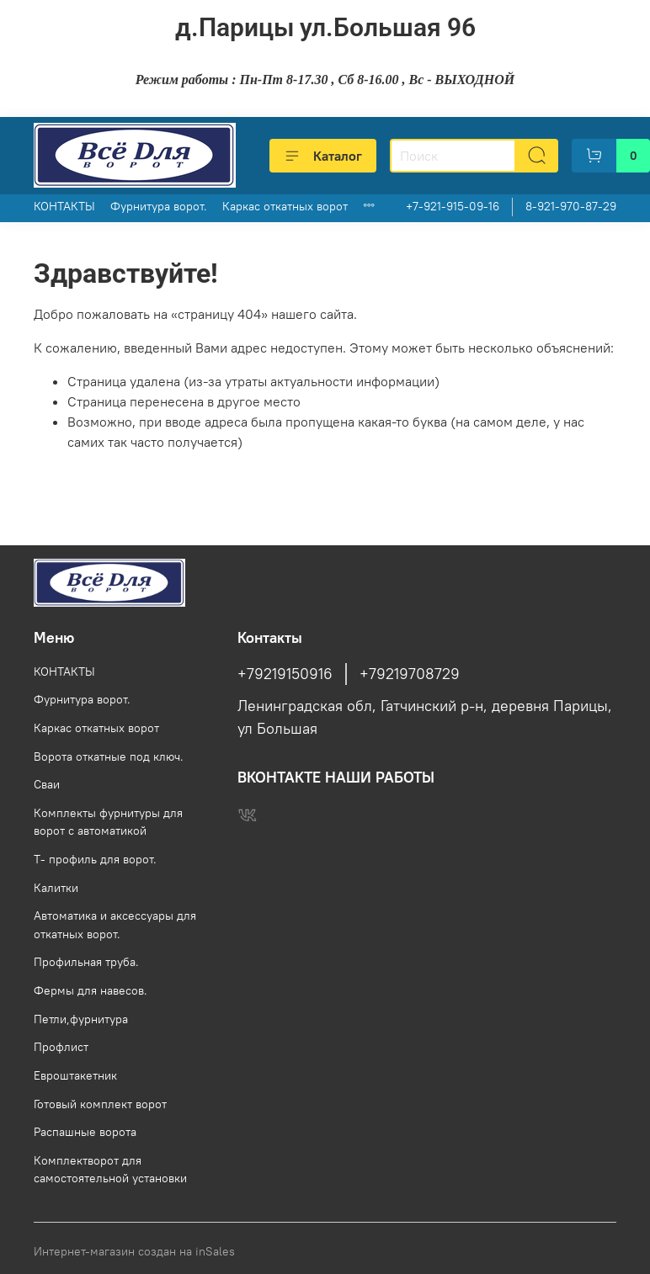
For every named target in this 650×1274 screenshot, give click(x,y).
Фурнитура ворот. (158, 206)
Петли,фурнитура (81, 1019)
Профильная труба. (86, 961)
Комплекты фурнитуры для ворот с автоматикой (108, 822)
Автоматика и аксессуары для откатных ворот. (115, 925)
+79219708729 (410, 674)
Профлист (61, 1046)
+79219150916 (285, 674)
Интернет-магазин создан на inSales (134, 1251)
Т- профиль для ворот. (95, 859)
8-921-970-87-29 (570, 206)
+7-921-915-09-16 (452, 206)
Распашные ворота (85, 1131)
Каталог (323, 155)
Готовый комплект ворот (100, 1104)
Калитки (56, 887)
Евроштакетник (75, 1075)
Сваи (47, 784)
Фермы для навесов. (90, 990)
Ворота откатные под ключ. (109, 756)
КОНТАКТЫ (64, 206)
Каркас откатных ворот (285, 206)
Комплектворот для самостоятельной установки (110, 1169)
